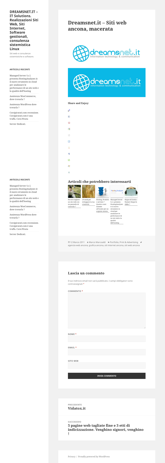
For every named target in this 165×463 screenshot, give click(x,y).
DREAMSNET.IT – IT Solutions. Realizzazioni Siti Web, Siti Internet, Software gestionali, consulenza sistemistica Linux (24, 30)
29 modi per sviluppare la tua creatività (88, 202)
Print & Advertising (129, 242)
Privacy (71, 456)
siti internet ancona (114, 245)
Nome (72, 334)
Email (72, 347)
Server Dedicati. (18, 124)
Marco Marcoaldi (97, 242)
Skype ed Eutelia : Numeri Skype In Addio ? (131, 202)
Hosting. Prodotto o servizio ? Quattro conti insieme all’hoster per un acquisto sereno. (102, 205)
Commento (75, 291)
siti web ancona (132, 245)
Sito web (73, 360)
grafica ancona (96, 245)
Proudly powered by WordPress (94, 456)
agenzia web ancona (78, 245)
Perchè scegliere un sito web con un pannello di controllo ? (74, 203)
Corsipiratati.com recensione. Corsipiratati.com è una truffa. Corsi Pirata (24, 115)
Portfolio (114, 242)
